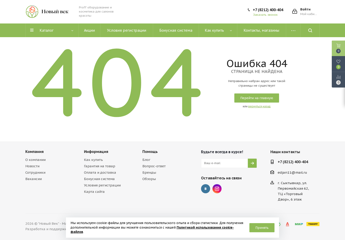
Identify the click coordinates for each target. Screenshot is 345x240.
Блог (146, 159)
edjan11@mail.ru (292, 172)
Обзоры (149, 179)
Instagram (217, 188)
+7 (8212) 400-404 (268, 10)
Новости (32, 166)
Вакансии (33, 179)
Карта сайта (94, 191)
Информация (96, 151)
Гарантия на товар (99, 166)
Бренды (149, 172)
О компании (35, 159)
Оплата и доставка (100, 172)
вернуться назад (259, 106)
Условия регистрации (102, 185)
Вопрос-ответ (154, 166)
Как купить (93, 159)
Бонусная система (99, 179)
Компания (34, 151)
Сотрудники (35, 172)
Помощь (150, 151)
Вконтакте (205, 188)
